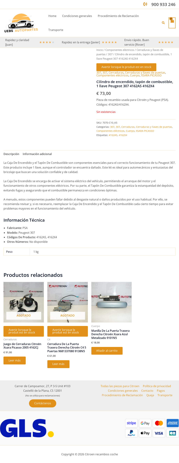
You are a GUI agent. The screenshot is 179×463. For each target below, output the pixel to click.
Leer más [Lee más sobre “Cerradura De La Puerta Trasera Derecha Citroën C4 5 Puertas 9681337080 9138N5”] (59, 365)
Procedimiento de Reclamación (123, 395)
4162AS (113, 135)
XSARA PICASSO (151, 75)
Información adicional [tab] (37, 154)
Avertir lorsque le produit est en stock (126, 67)
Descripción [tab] (11, 154)
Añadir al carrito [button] (107, 351)
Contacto (147, 391)
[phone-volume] (145, 4)
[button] (163, 23)
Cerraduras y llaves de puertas (145, 72)
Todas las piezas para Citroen (120, 386)
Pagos (160, 391)
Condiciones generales (123, 391)
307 (110, 54)
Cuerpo (135, 75)
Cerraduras (116, 72)
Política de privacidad (157, 386)
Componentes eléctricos (119, 50)
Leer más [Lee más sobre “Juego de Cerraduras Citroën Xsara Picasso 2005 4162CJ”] (15, 361)
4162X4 (123, 135)
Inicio (99, 50)
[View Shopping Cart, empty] (172, 22)
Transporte (164, 395)
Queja (150, 395)
